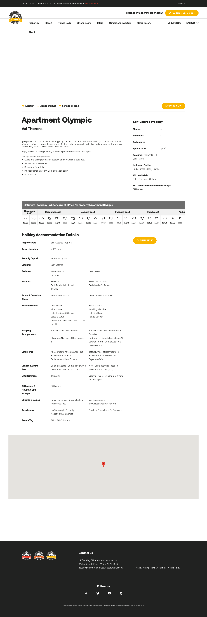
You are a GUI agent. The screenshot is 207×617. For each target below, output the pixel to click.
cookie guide (91, 3)
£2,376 (57, 223)
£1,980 (73, 223)
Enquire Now (174, 23)
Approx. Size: (139, 148)
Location (29, 106)
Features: (137, 155)
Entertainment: (29, 376)
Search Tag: (28, 420)
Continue (181, 3)
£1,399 (41, 223)
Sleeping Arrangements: (29, 332)
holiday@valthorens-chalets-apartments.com (101, 568)
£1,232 (25, 223)
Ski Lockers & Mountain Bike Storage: (152, 185)
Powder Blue (140, 605)
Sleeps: (136, 129)
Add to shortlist (48, 106)
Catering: (26, 265)
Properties (34, 23)
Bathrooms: (139, 142)
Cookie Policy (174, 568)
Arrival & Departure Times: (31, 297)
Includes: (137, 165)
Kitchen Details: (141, 175)
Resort (48, 23)
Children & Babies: (31, 400)
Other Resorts (144, 23)
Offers (100, 23)
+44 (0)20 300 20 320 (182, 13)
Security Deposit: (30, 258)
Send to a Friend (71, 106)
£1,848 (141, 223)
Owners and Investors (120, 23)
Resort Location (30, 249)
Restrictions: (28, 410)
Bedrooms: (138, 135)
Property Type (29, 242)
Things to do (64, 23)
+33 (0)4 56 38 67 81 (108, 564)
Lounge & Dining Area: (30, 368)
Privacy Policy (142, 568)
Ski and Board (84, 23)
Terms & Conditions (158, 568)
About (32, 32)
